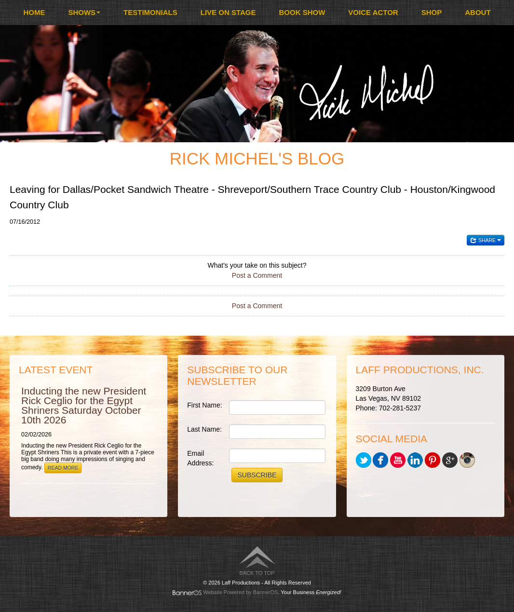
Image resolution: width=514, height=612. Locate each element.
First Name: (204, 405)
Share (485, 240)
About (477, 12)
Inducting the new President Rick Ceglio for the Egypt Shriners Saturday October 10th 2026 (83, 405)
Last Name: (204, 429)
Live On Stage (228, 12)
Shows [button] (84, 12)
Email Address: (200, 458)
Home (34, 12)
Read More (63, 468)
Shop (431, 12)
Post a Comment (257, 275)
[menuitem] (34, 12)
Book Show (302, 12)
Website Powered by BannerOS (240, 592)
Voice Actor (373, 12)
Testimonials (150, 12)
